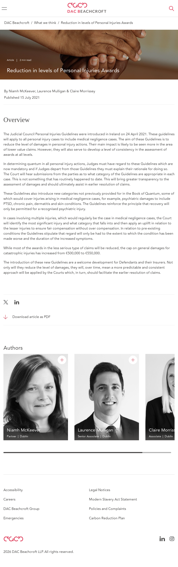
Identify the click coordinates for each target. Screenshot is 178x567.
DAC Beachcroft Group (21, 508)
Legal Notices (99, 490)
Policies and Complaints (107, 508)
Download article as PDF (31, 317)
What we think (45, 22)
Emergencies (13, 518)
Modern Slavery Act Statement (113, 499)
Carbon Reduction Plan (107, 518)
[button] (171, 8)
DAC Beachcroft (16, 22)
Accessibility (13, 490)
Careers (9, 499)
